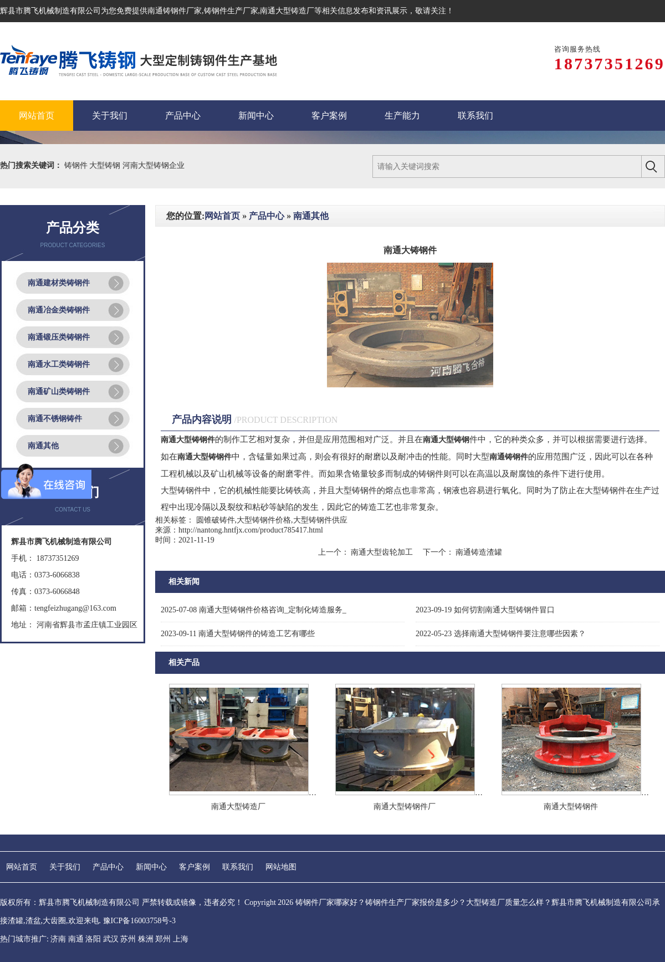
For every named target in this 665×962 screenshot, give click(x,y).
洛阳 (93, 939)
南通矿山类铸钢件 (59, 391)
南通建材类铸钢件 (59, 283)
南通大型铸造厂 (238, 806)
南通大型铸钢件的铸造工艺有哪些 (238, 634)
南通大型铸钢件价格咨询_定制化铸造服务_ (253, 610)
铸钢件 (77, 165)
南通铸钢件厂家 (174, 11)
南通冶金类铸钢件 (59, 310)
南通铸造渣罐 (478, 552)
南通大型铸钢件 (571, 806)
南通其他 (43, 446)
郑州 (163, 939)
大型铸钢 (105, 165)
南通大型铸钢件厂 (405, 806)
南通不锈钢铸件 (55, 419)
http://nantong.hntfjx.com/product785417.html (250, 530)
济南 (58, 939)
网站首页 (222, 216)
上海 (180, 939)
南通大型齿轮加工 (382, 552)
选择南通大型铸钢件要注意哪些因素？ (501, 634)
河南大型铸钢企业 (153, 165)
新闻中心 (151, 867)
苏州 (128, 939)
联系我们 (237, 867)
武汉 (111, 939)
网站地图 (280, 867)
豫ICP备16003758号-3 (139, 921)
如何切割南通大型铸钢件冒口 (485, 610)
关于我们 (64, 867)
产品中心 (266, 216)
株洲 (146, 939)
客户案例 (194, 867)
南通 (76, 939)
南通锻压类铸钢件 (59, 337)
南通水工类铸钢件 (59, 364)
